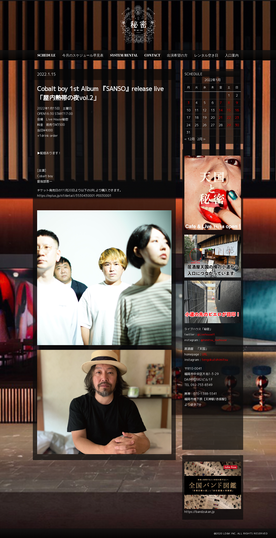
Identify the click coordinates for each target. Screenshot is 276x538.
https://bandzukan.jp (199, 512)
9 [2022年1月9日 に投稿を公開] (237, 102)
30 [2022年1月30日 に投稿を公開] (237, 125)
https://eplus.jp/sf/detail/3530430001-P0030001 (74, 196)
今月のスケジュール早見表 (82, 55)
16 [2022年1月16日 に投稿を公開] (237, 110)
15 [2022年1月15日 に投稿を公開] (229, 110)
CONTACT (152, 55)
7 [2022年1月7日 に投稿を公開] (221, 102)
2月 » (201, 139)
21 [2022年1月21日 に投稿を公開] (221, 117)
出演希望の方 (177, 55)
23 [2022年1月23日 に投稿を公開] (237, 117)
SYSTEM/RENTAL (124, 55)
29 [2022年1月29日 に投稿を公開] (229, 125)
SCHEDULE (46, 55)
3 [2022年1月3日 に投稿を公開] (189, 102)
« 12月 (189, 139)
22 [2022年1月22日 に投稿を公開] (229, 117)
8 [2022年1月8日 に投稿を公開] (229, 102)
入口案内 (232, 55)
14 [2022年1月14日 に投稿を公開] (221, 110)
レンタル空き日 (206, 55)
